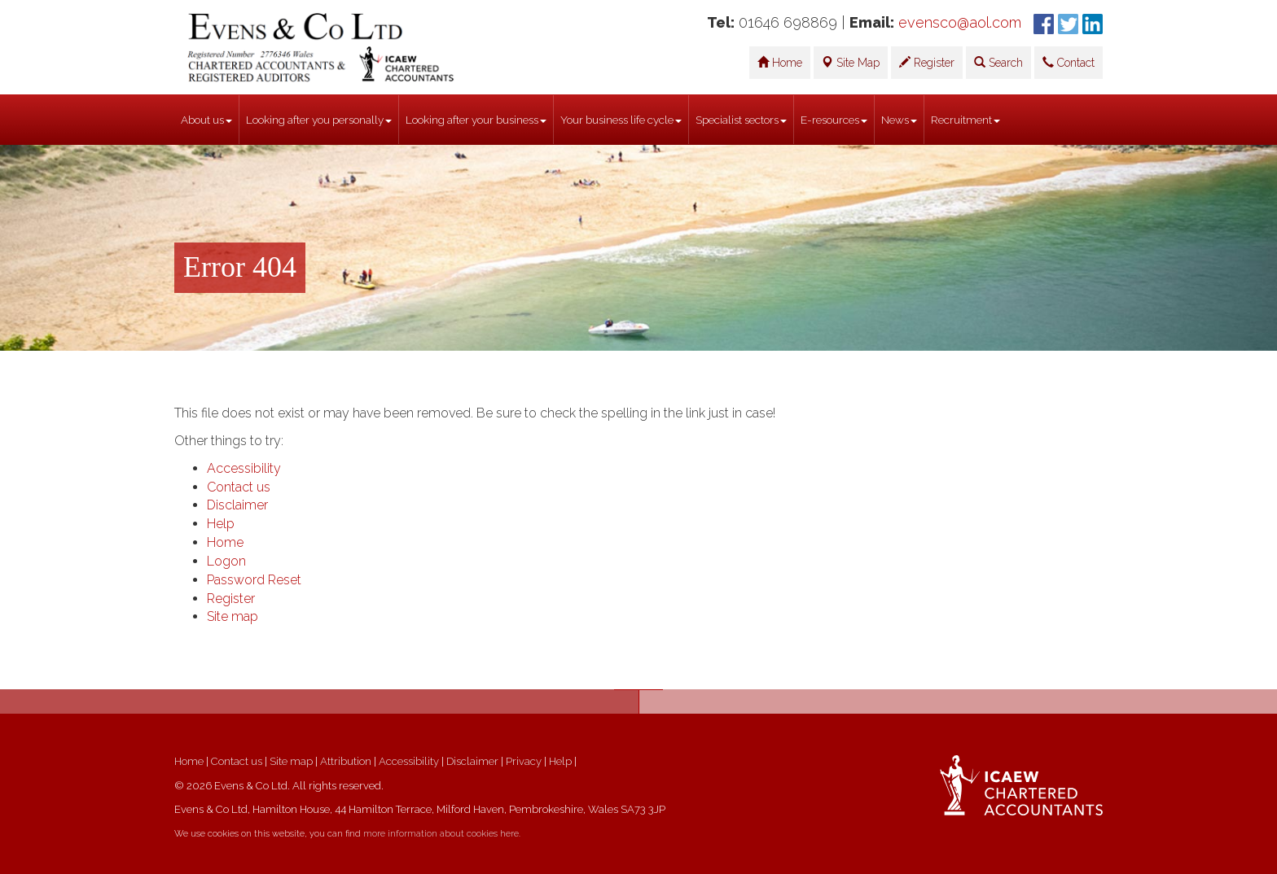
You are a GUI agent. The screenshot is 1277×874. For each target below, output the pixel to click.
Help (221, 523)
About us (206, 119)
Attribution (345, 761)
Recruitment (965, 119)
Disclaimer (237, 505)
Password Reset (254, 580)
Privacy (524, 761)
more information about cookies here (441, 833)
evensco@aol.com (959, 22)
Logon (226, 561)
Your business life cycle (621, 119)
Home (779, 62)
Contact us (238, 487)
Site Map (851, 62)
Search (998, 62)
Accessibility (244, 468)
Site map (232, 616)
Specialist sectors (741, 119)
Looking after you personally (319, 119)
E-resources (834, 119)
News (899, 119)
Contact (1068, 62)
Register (926, 62)
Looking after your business (476, 119)
